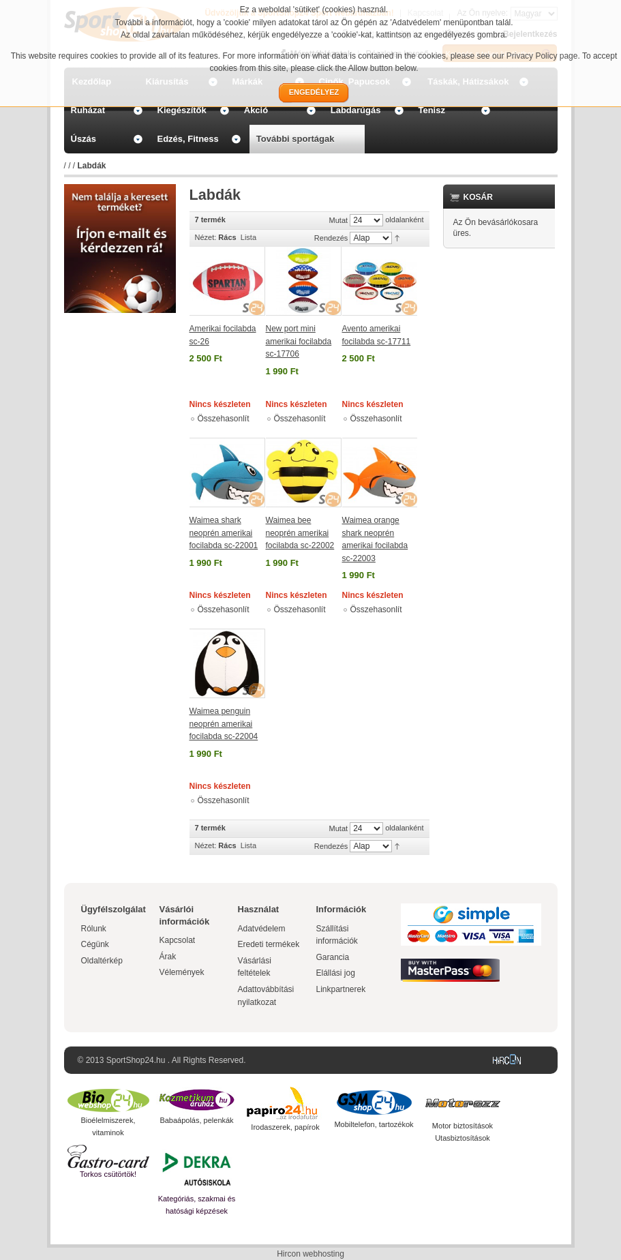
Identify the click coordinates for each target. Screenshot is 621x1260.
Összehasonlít (223, 418)
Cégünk (95, 944)
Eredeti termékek (269, 944)
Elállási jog (335, 973)
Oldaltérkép (102, 960)
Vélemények (182, 972)
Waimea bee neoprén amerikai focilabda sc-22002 (300, 532)
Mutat (338, 220)
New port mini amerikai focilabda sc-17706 (299, 341)
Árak (168, 956)
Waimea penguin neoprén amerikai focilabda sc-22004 (224, 723)
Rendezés (331, 238)
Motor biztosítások (462, 1126)
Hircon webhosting (310, 1254)
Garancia (333, 957)
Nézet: (206, 237)
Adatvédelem (262, 928)
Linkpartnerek (341, 989)
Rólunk (93, 928)
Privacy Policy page (542, 56)
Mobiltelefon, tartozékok (373, 1124)
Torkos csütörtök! (108, 1174)
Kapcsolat (178, 940)
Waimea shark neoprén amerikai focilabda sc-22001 (224, 532)
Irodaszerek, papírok (285, 1127)
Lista (248, 237)
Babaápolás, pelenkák (196, 1120)
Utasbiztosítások (462, 1138)
